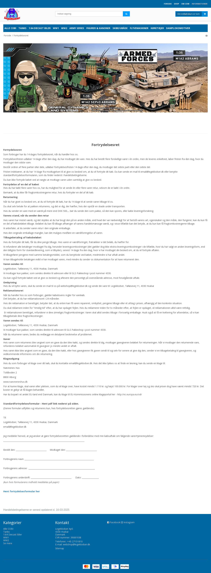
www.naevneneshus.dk (15, 381)
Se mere (7, 543)
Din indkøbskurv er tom (193, 13)
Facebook (115, 522)
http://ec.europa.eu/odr (129, 394)
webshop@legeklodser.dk (76, 544)
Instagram (129, 522)
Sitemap (59, 548)
